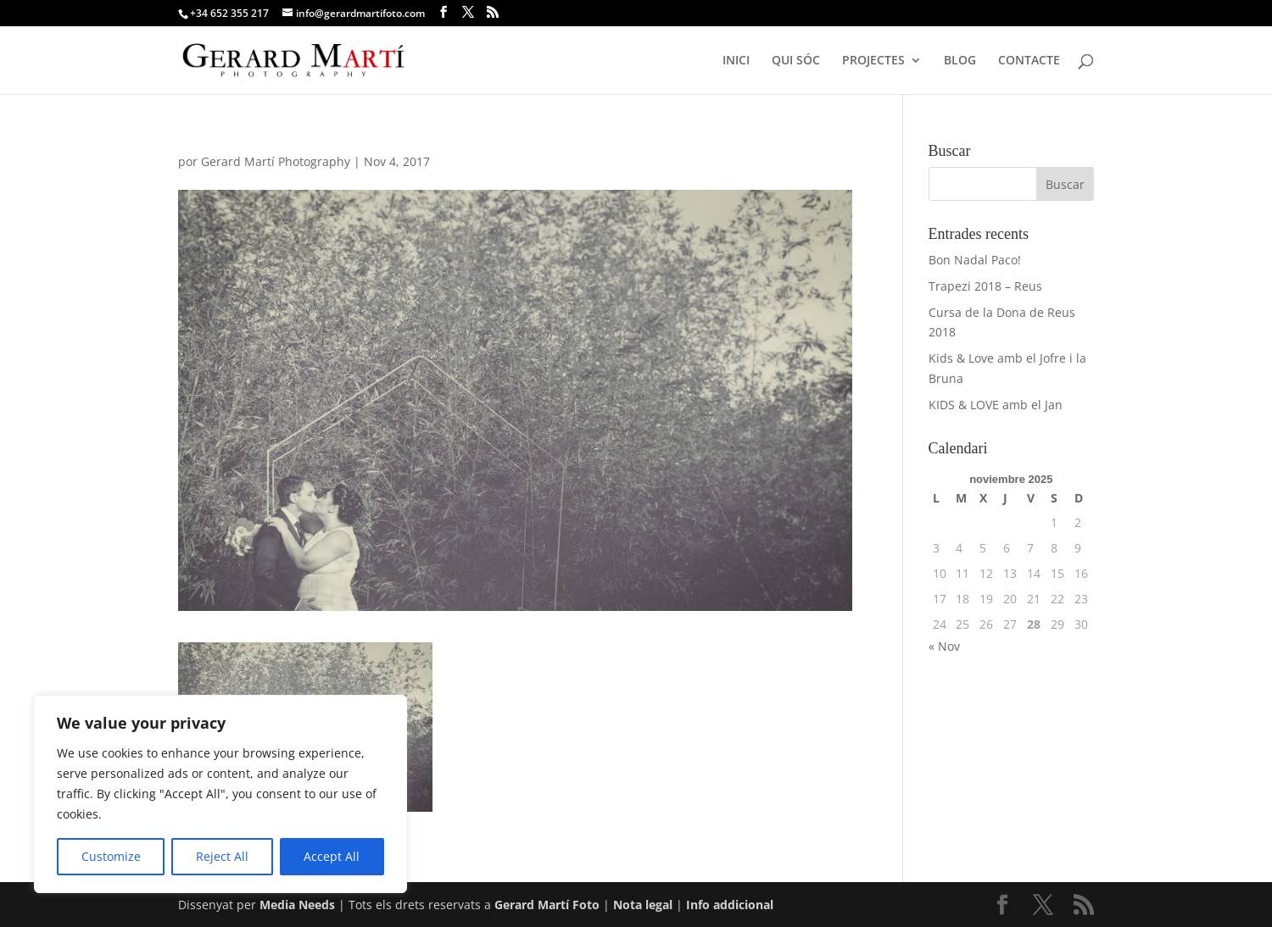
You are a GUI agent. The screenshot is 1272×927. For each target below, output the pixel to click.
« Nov (944, 646)
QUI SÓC (796, 61)
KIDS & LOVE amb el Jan (996, 405)
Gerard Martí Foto (547, 904)
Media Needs (297, 904)
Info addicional (729, 904)
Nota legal (644, 904)
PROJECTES (873, 61)
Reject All (222, 856)
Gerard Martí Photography (275, 161)
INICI (736, 61)
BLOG (960, 61)
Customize (111, 856)
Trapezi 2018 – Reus (985, 286)
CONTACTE (1029, 61)
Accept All (332, 856)
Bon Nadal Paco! (975, 260)
